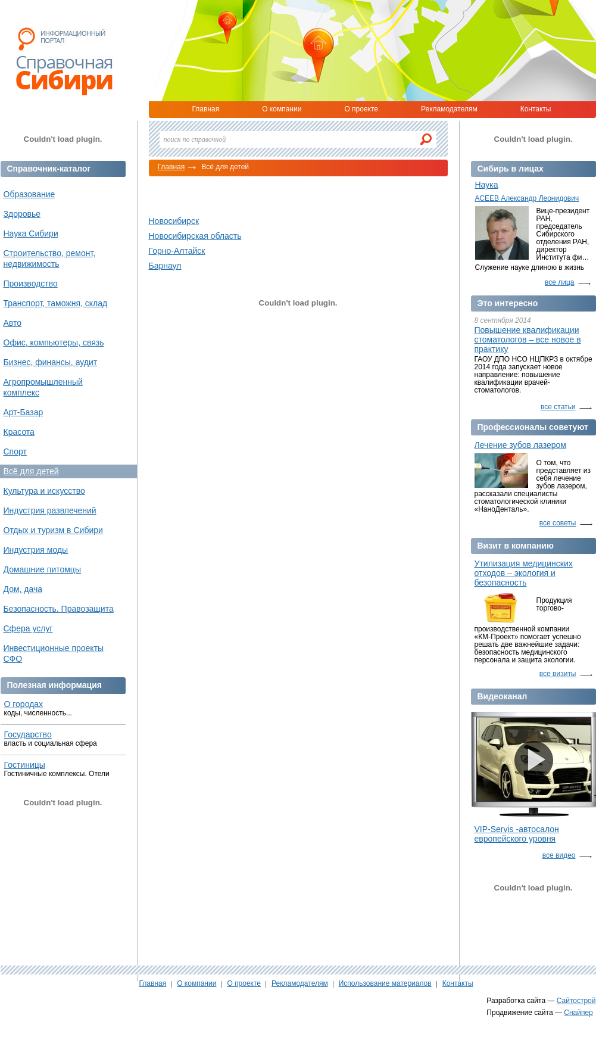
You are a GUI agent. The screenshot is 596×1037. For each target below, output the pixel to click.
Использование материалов (385, 983)
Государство (28, 734)
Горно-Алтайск (177, 251)
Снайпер (578, 1012)
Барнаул (165, 265)
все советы (557, 523)
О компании (281, 109)
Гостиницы (24, 765)
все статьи (558, 407)
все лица (560, 282)
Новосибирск (174, 221)
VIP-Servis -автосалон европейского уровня (517, 833)
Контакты (535, 109)
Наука (486, 184)
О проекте (361, 109)
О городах (23, 704)
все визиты (557, 673)
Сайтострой (576, 1000)
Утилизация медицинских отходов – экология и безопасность (524, 573)
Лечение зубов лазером (520, 445)
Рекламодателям (449, 109)
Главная (206, 109)
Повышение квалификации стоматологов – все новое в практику (528, 339)
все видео (559, 855)
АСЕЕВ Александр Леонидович (527, 198)
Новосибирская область (195, 236)
